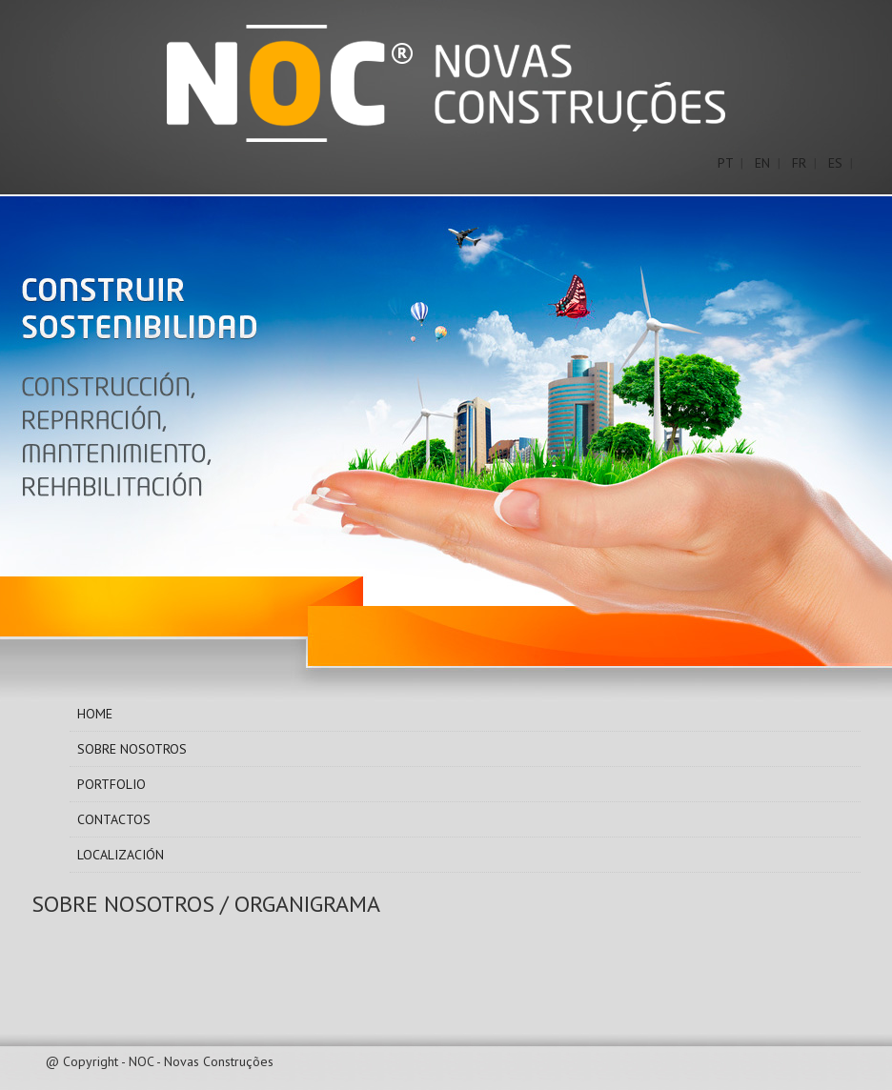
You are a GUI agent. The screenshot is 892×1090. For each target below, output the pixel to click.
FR (799, 163)
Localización (120, 854)
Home (94, 713)
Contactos (114, 819)
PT (725, 163)
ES (835, 163)
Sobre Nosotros (132, 748)
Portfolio (111, 784)
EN (762, 163)
